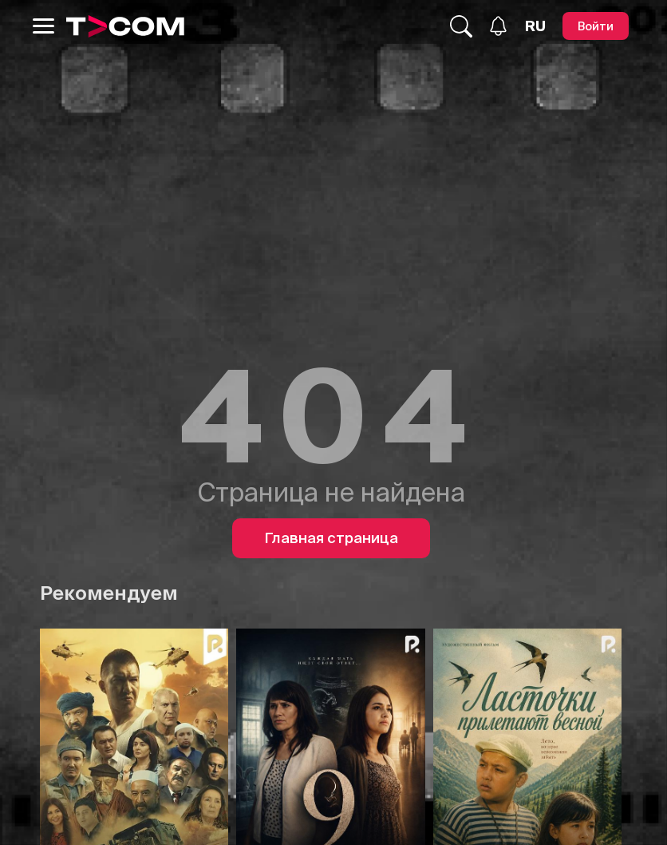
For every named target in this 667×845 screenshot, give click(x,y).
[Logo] (125, 26)
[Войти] (595, 26)
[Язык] (535, 26)
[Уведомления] (498, 26)
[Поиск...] (461, 26)
